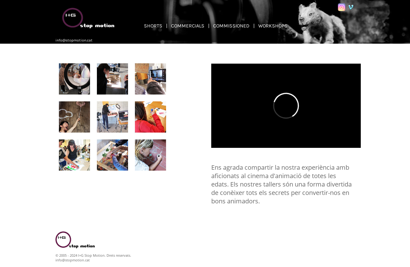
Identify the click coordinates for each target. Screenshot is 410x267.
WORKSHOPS (273, 26)
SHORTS (153, 26)
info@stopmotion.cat (74, 40)
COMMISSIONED (231, 26)
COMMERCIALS (187, 26)
